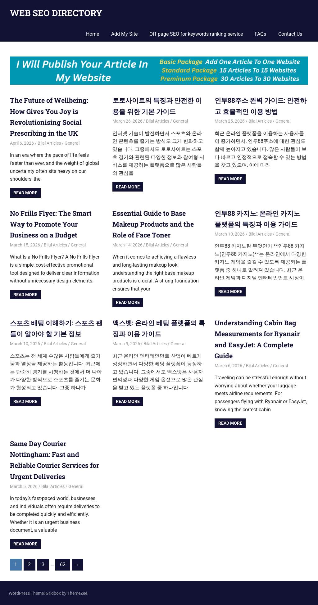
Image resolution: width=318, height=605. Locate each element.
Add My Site (124, 34)
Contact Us (290, 34)
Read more (25, 192)
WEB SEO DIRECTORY (56, 13)
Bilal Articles (49, 143)
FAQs (260, 34)
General (72, 143)
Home (92, 34)
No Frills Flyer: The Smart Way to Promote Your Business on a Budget (52, 223)
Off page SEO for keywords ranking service (196, 34)
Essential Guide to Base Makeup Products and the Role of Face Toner (154, 223)
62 (63, 564)
